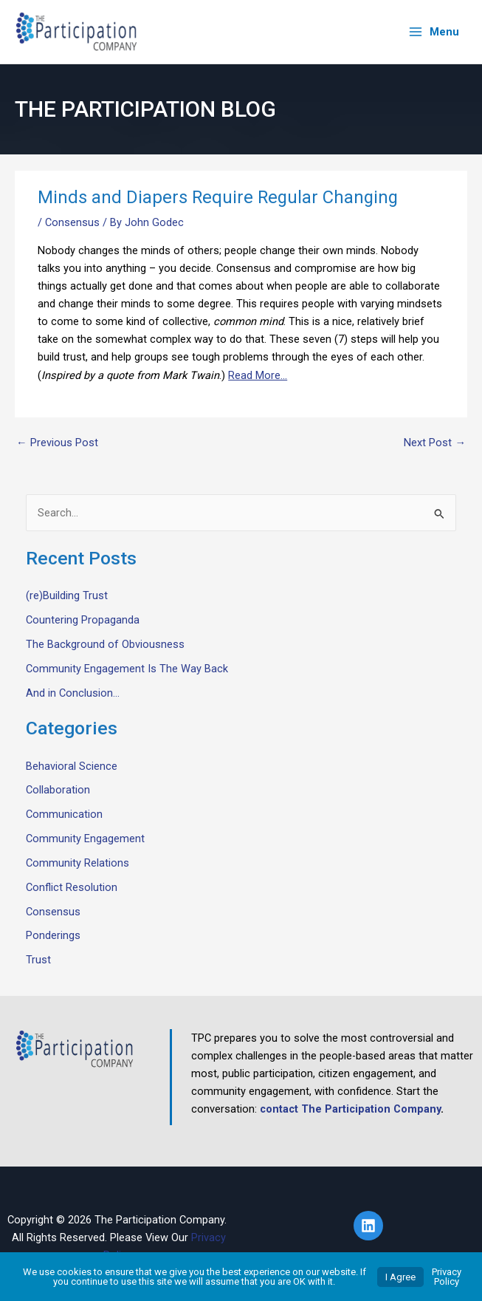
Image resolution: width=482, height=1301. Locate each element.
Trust (38, 959)
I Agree (400, 1277)
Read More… (257, 375)
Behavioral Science (71, 766)
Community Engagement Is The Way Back (127, 668)
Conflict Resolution (71, 887)
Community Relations (77, 863)
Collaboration (58, 789)
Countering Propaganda (83, 619)
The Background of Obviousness (105, 644)
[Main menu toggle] (433, 32)
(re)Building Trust (67, 595)
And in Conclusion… (73, 693)
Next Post (435, 442)
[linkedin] (371, 1225)
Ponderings (53, 935)
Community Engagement (85, 838)
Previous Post (57, 442)
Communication (64, 814)
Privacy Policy (446, 1276)
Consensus (72, 222)
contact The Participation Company (350, 1109)
